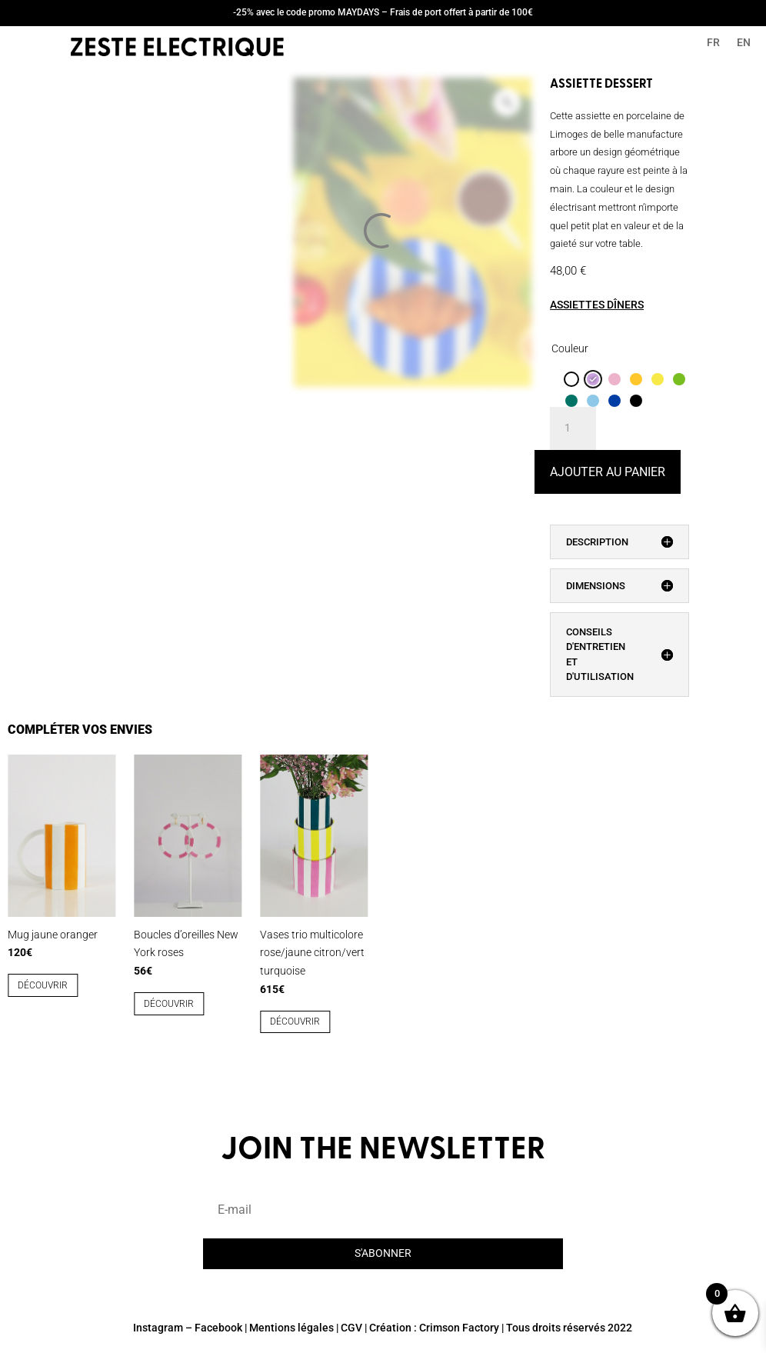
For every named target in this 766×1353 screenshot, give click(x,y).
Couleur (569, 348)
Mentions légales (291, 1327)
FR (713, 42)
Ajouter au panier (607, 472)
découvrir (43, 985)
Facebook (218, 1327)
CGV (351, 1327)
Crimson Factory (459, 1327)
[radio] (571, 379)
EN (744, 42)
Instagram (158, 1327)
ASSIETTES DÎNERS (597, 304)
